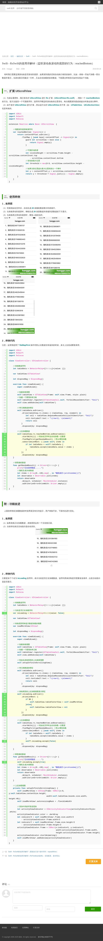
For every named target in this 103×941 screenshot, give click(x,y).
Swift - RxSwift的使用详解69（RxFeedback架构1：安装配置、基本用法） (34, 856)
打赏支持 (36, 928)
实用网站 (25, 928)
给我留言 (14, 928)
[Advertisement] (51, 32)
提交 (93, 909)
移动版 (4, 928)
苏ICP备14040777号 (45, 937)
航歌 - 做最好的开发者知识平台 (16, 2)
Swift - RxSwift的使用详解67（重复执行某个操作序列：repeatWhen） (33, 852)
